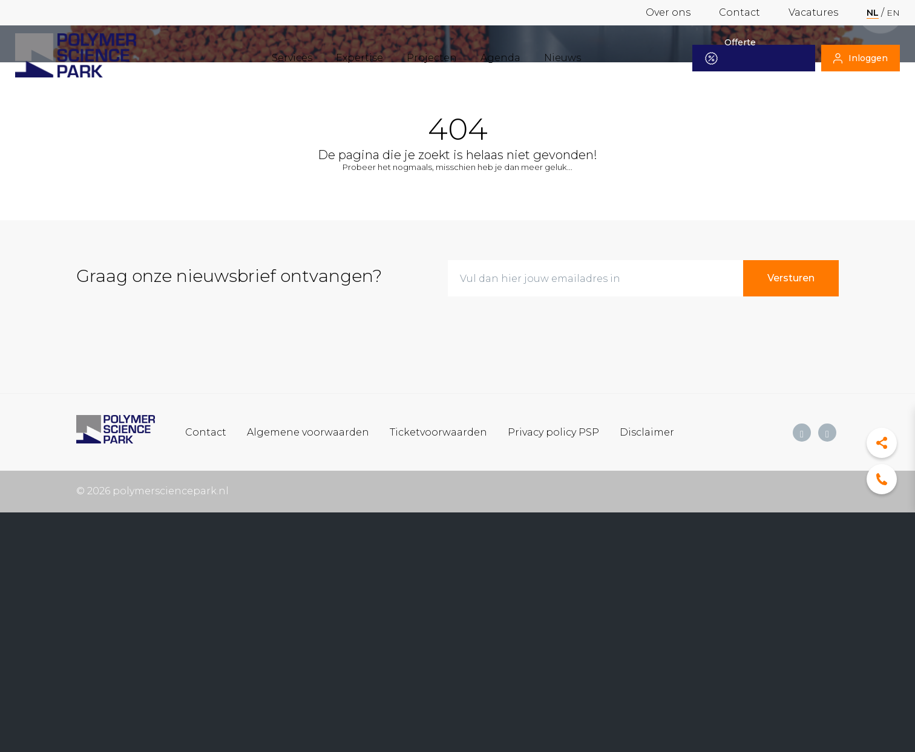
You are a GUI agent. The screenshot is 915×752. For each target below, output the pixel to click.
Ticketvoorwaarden (438, 431)
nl (873, 12)
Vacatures (813, 12)
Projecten (432, 58)
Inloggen (860, 58)
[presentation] (540, 329)
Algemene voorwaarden (308, 431)
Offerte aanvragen (737, 58)
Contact (739, 12)
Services (292, 58)
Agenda (500, 58)
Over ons (668, 12)
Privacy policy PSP (553, 431)
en (893, 12)
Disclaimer (647, 431)
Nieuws (562, 58)
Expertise (359, 58)
